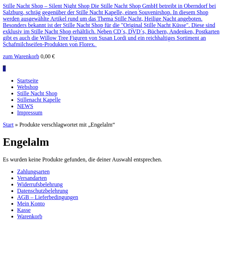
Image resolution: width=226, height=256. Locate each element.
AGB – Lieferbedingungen (47, 197)
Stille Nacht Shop (37, 93)
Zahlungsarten (33, 172)
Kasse (24, 210)
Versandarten (32, 178)
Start (8, 125)
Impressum (29, 113)
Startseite (27, 81)
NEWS (25, 106)
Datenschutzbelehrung (42, 191)
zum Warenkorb (21, 56)
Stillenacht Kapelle (39, 100)
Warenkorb (29, 216)
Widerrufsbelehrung (40, 184)
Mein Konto (31, 204)
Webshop (27, 87)
